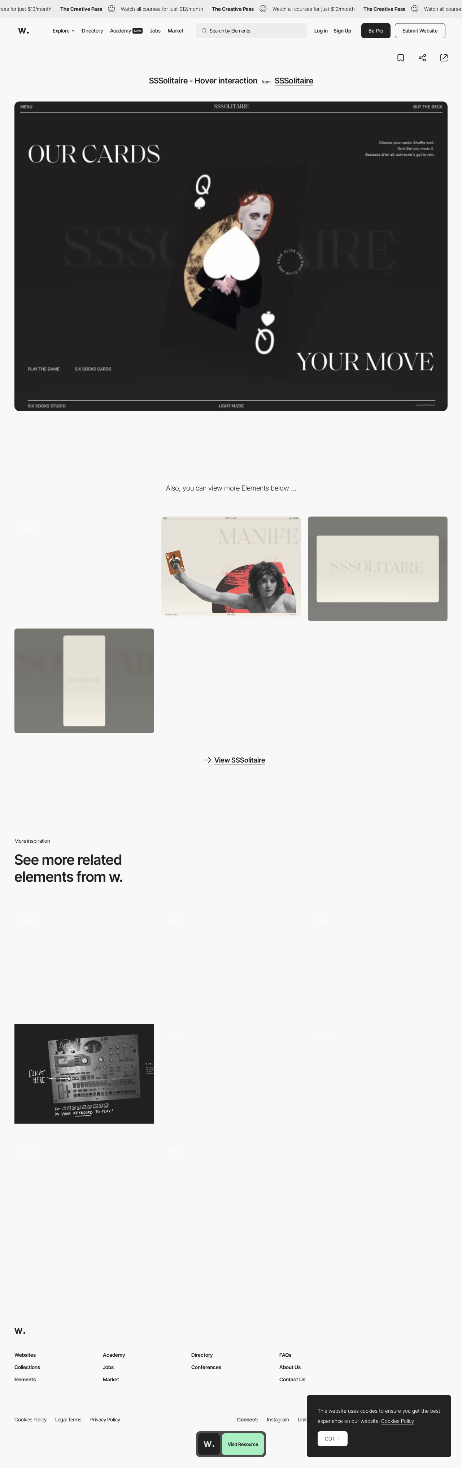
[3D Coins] (378, 960)
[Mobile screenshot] (84, 681)
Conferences (206, 1367)
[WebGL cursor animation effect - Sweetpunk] (231, 1189)
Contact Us (292, 1379)
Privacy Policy (105, 1419)
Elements (25, 1379)
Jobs (155, 30)
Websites (25, 1355)
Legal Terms (68, 1419)
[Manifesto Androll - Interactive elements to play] (84, 1073)
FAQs (285, 1355)
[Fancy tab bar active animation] (84, 1189)
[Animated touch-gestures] (378, 1073)
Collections (27, 1367)
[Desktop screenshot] (378, 569)
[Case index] (84, 960)
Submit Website (420, 30)
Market (176, 30)
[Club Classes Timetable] (231, 1076)
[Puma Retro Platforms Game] (231, 958)
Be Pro (376, 30)
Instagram (278, 1419)
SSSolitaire (294, 81)
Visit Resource (243, 1444)
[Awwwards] (23, 31)
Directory (92, 30)
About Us (290, 1367)
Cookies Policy (30, 1419)
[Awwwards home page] (209, 1444)
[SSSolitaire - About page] (231, 566)
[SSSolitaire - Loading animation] (84, 566)
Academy (126, 30)
